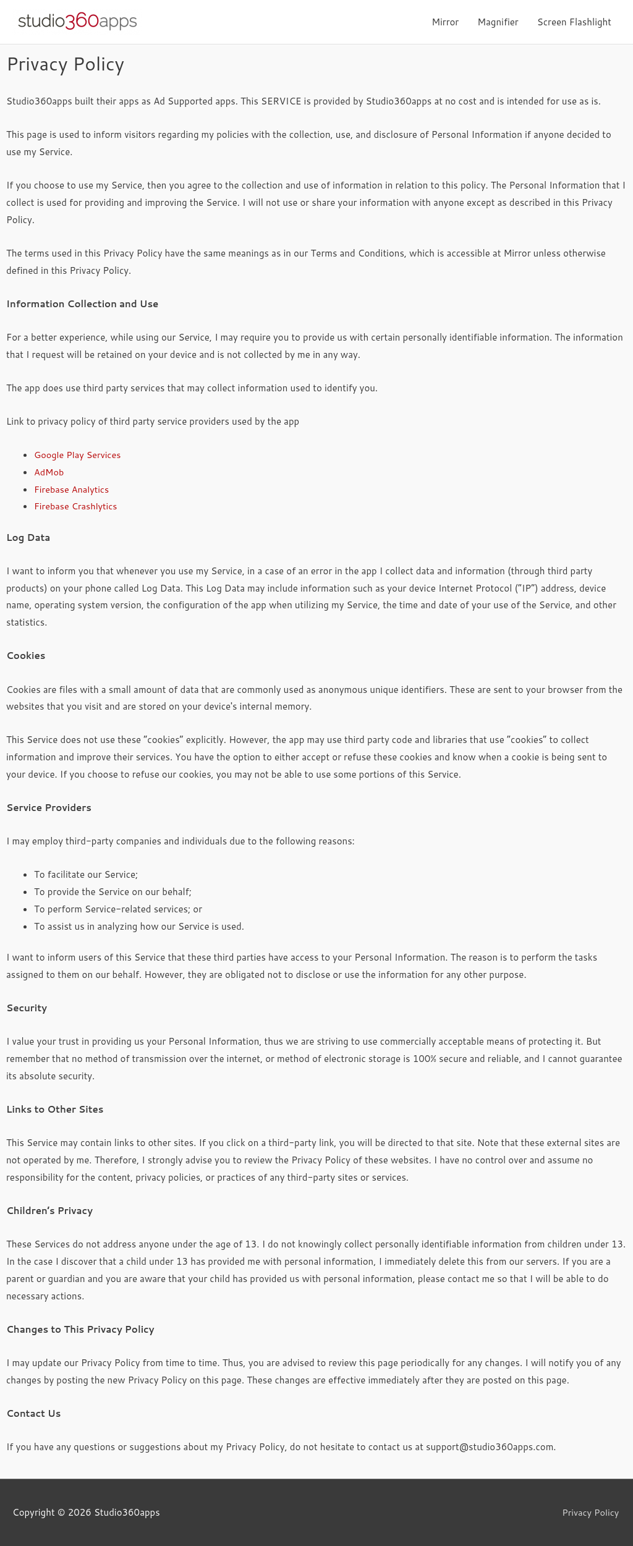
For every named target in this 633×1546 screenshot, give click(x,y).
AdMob (49, 471)
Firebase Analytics (73, 489)
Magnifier (497, 21)
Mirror (445, 21)
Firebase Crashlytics (77, 505)
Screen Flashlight (574, 21)
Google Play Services (79, 454)
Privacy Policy (591, 1512)
